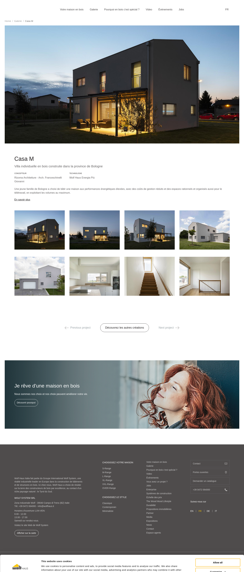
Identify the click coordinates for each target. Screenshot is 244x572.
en (191, 511)
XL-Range (107, 480)
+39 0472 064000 (27, 506)
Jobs (181, 9)
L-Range (106, 476)
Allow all (218, 546)
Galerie (94, 9)
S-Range (106, 468)
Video (149, 9)
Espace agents (153, 532)
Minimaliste (107, 511)
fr (227, 9)
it (216, 511)
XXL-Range (108, 484)
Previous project (77, 327)
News (149, 525)
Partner (150, 513)
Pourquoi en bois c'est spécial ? (122, 9)
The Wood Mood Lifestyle (158, 501)
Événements (165, 9)
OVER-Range (109, 488)
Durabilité (151, 505)
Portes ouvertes (210, 472)
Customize (218, 555)
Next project (169, 327)
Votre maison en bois (71, 9)
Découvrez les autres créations (124, 327)
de (208, 511)
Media (149, 517)
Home (8, 21)
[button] (67, 327)
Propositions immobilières (159, 509)
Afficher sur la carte (26, 533)
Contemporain (109, 507)
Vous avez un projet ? (157, 481)
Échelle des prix (154, 497)
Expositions (152, 521)
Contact (150, 529)
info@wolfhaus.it (46, 506)
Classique (107, 503)
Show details (48, 565)
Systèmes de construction (159, 493)
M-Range (107, 472)
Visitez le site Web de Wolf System (31, 525)
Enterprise (151, 489)
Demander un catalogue (210, 481)
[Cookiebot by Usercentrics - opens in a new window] (20, 566)
